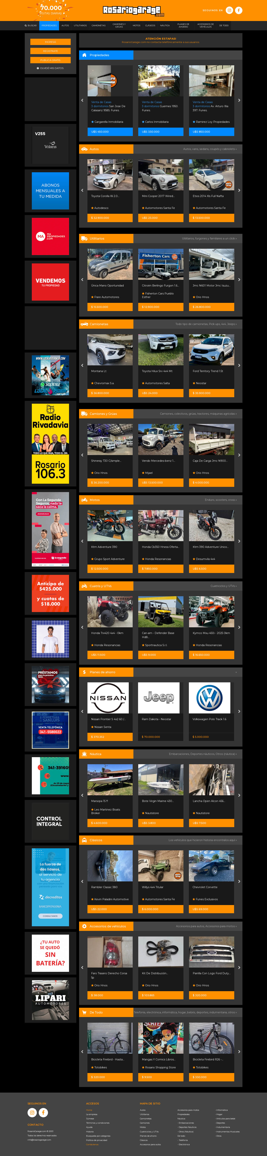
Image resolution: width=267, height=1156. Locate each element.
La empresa (91, 1114)
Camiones (145, 1123)
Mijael (147, 473)
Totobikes (99, 1067)
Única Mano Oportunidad (107, 285)
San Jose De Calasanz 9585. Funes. (108, 106)
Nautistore (150, 813)
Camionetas (145, 1118)
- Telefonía (183, 1140)
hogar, (182, 1012)
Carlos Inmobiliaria (155, 122)
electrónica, (154, 1012)
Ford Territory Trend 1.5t (208, 371)
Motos (143, 1127)
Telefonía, (140, 1012)
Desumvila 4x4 (204, 559)
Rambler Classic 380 (104, 887)
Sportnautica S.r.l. (154, 645)
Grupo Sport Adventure (108, 559)
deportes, (203, 1012)
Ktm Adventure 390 (104, 547)
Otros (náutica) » (226, 754)
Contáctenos (92, 1144)
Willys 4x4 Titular (152, 887)
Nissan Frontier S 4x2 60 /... (108, 719)
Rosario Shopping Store (159, 1067)
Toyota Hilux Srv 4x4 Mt (157, 371)
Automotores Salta (156, 383)
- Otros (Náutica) (186, 1131)
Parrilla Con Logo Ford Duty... (212, 973)
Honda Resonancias (156, 559)
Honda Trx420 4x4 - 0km (107, 633)
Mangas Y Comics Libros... (158, 1059)
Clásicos (144, 1140)
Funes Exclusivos (205, 899)
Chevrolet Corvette (205, 887)
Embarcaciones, (179, 754)
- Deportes (220, 1123)
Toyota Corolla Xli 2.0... (105, 196)
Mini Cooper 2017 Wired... (158, 196)
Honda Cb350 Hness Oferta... (160, 547)
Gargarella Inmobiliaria (107, 122)
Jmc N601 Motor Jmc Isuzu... (211, 285)
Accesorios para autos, (190, 926)
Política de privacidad (96, 1140)
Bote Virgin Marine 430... (158, 801)
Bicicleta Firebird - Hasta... (107, 1059)
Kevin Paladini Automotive (110, 899)
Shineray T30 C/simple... (106, 460)
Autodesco (99, 208)
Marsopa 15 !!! (99, 801)
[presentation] (82, 100)
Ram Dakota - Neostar (156, 719)
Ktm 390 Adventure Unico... (211, 547)
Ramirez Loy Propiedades (211, 122)
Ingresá (50, 41)
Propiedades (184, 1114)
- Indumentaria (222, 1127)
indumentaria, (219, 1012)
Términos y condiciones (97, 1123)
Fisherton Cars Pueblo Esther (158, 295)
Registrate (50, 50)
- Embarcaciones (186, 1123)
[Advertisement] (50, 98)
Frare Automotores (105, 297)
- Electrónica (184, 1144)
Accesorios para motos (220, 926)
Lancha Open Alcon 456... (209, 801)
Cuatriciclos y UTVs (149, 1131)
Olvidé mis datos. (50, 68)
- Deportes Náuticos (187, 1127)
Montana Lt (98, 371)
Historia (90, 1131)
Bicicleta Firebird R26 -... (208, 1059)
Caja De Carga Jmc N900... (210, 460)
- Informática (221, 1110)
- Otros (218, 1136)
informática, (170, 1012)
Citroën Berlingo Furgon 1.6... (160, 285)
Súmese (90, 1118)
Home (89, 1110)
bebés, (191, 1012)
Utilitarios (144, 1114)
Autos (143, 1110)
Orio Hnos (201, 297)
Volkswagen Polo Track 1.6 (209, 719)
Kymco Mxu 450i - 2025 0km (211, 633)
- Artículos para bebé (225, 1118)
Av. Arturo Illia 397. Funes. (210, 106)
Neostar (199, 383)
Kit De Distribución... (155, 973)
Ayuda (89, 1127)
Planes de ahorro (148, 1136)
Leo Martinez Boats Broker (105, 811)
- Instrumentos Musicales (227, 1131)
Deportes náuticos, (203, 754)
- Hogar (218, 1114)
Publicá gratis (50, 60)
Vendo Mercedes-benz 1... (158, 460)
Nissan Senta (101, 727)
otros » (232, 1012)
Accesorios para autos (150, 1144)
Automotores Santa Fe (158, 208)
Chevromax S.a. (102, 383)
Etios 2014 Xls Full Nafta (208, 196)
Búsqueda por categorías (98, 1136)
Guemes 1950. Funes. (160, 106)
